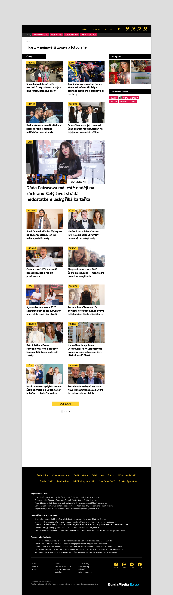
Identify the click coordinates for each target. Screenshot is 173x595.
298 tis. (127, 29)
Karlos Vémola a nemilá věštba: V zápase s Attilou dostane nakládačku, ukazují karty (43, 129)
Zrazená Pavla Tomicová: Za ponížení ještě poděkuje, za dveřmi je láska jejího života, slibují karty (86, 311)
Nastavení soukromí (85, 572)
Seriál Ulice (42, 475)
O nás (34, 564)
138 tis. (133, 29)
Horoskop (109, 29)
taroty (133, 102)
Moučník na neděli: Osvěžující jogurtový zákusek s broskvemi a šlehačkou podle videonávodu (73, 541)
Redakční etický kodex (63, 567)
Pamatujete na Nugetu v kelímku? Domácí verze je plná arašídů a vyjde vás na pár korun (71, 543)
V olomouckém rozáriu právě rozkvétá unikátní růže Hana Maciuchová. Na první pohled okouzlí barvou (77, 552)
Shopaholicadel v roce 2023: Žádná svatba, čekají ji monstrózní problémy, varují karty (86, 273)
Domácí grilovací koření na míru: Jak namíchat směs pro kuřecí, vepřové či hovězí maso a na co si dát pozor (78, 546)
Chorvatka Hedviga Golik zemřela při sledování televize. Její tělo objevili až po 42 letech (71, 519)
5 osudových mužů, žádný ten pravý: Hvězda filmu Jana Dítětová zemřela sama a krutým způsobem (75, 522)
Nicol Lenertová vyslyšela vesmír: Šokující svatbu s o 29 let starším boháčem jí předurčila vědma (44, 390)
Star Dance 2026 (107, 481)
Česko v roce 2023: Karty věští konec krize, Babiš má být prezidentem (42, 273)
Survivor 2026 (57, 35)
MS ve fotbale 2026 (89, 35)
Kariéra (34, 569)
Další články (65, 403)
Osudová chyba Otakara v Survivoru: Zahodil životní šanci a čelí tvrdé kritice (66, 500)
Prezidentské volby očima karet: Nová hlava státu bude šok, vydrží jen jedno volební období (85, 390)
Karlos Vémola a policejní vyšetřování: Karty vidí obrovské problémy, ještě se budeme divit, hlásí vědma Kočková (85, 350)
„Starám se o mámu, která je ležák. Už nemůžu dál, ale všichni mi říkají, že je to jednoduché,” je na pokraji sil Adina (81, 524)
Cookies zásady (83, 564)
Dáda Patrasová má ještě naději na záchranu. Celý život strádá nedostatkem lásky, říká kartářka (60, 193)
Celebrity (95, 29)
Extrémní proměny (128, 481)
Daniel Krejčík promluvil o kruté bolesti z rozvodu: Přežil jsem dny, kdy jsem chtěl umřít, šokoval (74, 506)
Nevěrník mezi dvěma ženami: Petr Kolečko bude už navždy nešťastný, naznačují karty (84, 235)
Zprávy (84, 29)
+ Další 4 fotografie (77, 181)
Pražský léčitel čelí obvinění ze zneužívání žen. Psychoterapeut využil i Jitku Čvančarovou (71, 503)
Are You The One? (72, 35)
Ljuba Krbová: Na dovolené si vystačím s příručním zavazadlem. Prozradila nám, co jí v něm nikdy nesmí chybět (80, 530)
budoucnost (124, 102)
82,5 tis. (145, 29)
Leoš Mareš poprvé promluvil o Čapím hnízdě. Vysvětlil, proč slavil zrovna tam (67, 497)
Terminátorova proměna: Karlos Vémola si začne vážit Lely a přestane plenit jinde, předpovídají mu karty (86, 89)
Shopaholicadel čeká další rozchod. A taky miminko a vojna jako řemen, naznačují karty (43, 87)
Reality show (63, 481)
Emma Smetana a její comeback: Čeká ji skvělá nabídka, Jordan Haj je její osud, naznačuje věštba (85, 129)
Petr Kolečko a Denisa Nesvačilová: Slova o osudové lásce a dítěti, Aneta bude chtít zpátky (42, 350)
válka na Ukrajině (41, 35)
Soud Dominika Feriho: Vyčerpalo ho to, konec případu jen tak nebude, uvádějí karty (44, 235)
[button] (119, 29)
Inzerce (57, 564)
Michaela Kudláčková (128, 97)
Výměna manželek (61, 475)
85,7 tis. (139, 29)
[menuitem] (84, 29)
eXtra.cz (67, 584)
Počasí (111, 475)
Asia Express (98, 475)
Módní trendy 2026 (127, 475)
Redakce (35, 567)
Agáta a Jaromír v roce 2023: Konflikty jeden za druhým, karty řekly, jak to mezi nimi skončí (43, 311)
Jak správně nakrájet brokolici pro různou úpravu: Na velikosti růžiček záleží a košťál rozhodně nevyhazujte (79, 549)
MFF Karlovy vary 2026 (84, 481)
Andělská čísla (81, 475)
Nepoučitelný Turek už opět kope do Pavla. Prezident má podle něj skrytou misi (67, 508)
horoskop (114, 102)
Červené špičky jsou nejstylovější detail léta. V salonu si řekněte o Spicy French (67, 527)
